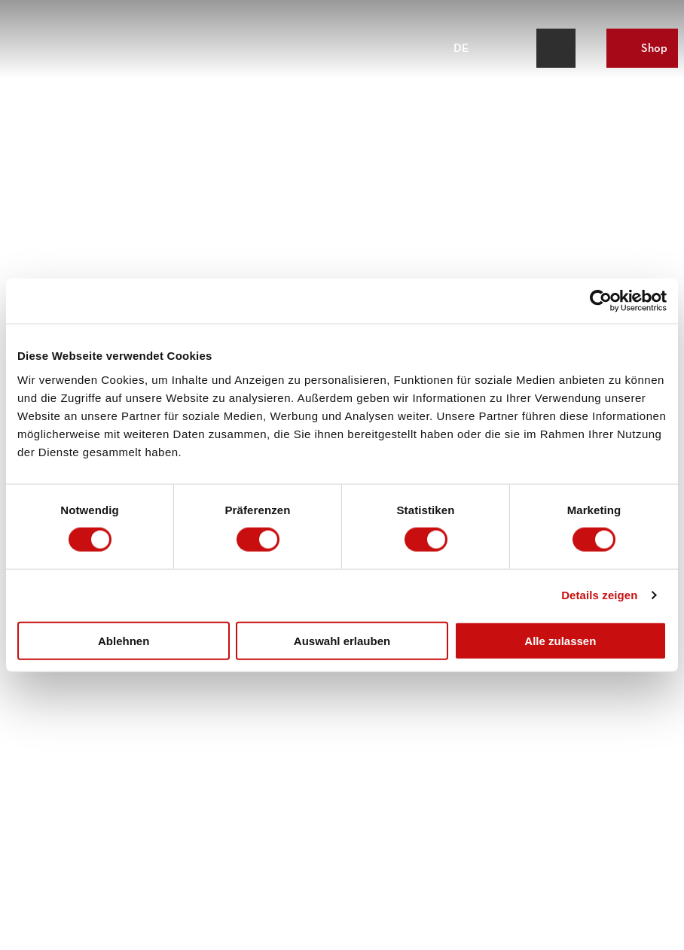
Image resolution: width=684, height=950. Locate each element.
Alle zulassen (560, 640)
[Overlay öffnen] (520, 48)
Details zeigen (599, 595)
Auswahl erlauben (342, 640)
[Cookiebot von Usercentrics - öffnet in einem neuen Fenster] (601, 301)
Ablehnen (123, 640)
